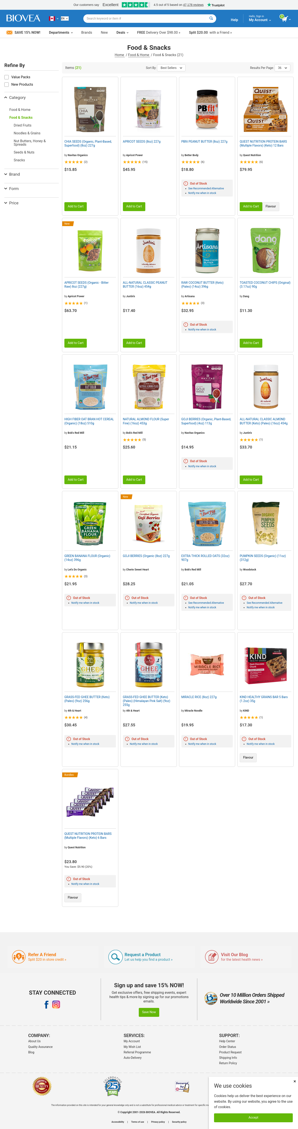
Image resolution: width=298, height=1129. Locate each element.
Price (11, 202)
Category (15, 97)
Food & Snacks (21, 117)
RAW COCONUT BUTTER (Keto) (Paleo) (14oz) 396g (202, 284)
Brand (12, 174)
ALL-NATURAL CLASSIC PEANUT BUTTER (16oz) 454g (145, 284)
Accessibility (118, 1122)
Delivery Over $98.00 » (158, 32)
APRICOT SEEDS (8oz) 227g (142, 141)
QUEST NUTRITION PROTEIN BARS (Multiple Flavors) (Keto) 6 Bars (88, 835)
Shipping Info (228, 1057)
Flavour (271, 206)
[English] (65, 18)
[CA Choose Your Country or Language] (53, 18)
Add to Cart (76, 206)
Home (120, 55)
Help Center (227, 1041)
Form (11, 188)
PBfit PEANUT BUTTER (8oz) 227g (204, 141)
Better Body (191, 155)
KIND (246, 710)
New (104, 32)
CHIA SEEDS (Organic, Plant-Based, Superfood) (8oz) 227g (88, 143)
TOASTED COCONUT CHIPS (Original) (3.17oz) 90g (265, 284)
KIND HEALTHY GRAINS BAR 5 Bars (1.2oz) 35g (264, 699)
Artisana (190, 296)
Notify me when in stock (202, 193)
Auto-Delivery (133, 1057)
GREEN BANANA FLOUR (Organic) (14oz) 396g (87, 558)
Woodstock (249, 569)
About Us (34, 1041)
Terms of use (137, 1122)
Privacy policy (158, 1122)
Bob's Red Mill (76, 432)
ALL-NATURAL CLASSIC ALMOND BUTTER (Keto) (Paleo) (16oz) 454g (264, 421)
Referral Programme (137, 1052)
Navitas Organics (78, 155)
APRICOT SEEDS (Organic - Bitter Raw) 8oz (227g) (86, 284)
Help (234, 20)
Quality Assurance (40, 1047)
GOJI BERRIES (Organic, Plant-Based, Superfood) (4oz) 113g (206, 421)
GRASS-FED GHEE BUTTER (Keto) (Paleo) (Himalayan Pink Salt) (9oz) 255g (146, 701)
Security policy (179, 1122)
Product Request (230, 1052)
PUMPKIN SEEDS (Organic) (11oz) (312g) (263, 558)
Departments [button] (60, 32)
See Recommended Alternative (206, 188)
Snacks (19, 160)
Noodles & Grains (27, 133)
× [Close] (294, 1081)
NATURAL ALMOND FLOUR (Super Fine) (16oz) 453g (146, 421)
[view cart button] (286, 19)
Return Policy (228, 1063)
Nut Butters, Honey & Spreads (30, 143)
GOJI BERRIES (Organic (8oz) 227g (146, 556)
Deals (122, 32)
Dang (246, 296)
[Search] (211, 18)
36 (282, 68)
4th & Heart (74, 710)
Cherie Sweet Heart (137, 569)
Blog (31, 1052)
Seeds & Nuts (24, 152)
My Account (132, 1041)
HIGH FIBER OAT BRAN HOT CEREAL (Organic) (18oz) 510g (89, 421)
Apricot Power (134, 155)
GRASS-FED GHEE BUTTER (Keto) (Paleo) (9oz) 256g (87, 699)
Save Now (149, 1012)
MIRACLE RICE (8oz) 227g (199, 697)
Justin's (130, 296)
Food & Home (139, 55)
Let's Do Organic (77, 569)
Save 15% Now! (23, 32)
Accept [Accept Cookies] (253, 1117)
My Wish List (132, 1047)
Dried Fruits (23, 125)
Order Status (227, 1047)
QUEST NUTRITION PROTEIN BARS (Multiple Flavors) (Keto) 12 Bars (263, 143)
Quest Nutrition (252, 155)
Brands (86, 32)
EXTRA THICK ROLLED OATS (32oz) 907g (205, 558)
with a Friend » (210, 32)
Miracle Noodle (194, 710)
